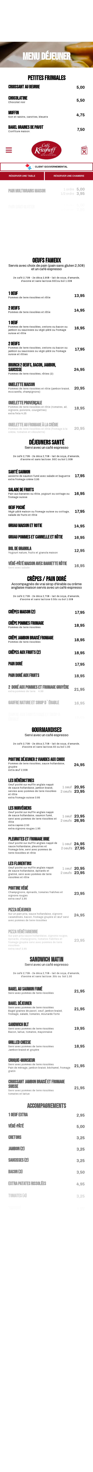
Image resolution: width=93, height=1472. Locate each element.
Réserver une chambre (69, 37)
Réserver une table (22, 37)
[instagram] (49, 1405)
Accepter (13, 1463)
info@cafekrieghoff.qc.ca (46, 1415)
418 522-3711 (50, 1412)
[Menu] (9, 11)
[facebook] (44, 1405)
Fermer (31, 1463)
